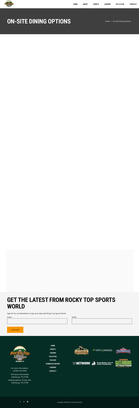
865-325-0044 (21, 371)
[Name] (37, 321)
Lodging (53, 353)
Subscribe (15, 330)
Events (53, 349)
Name (9, 317)
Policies (53, 360)
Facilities (53, 357)
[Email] (102, 321)
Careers (53, 367)
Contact (52, 371)
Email (74, 317)
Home (107, 21)
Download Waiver (53, 364)
